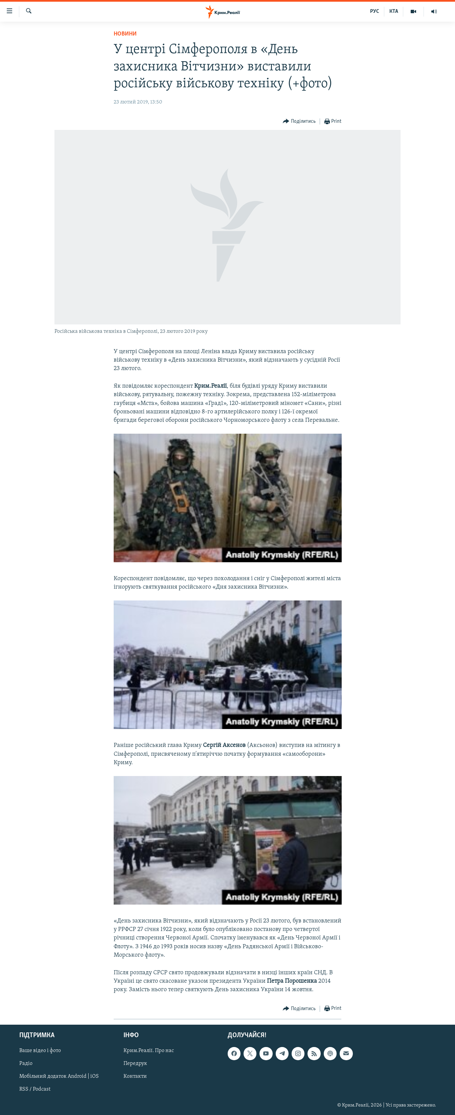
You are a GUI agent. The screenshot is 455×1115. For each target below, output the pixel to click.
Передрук (135, 1063)
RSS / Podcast (34, 1089)
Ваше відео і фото (40, 1050)
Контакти (135, 1076)
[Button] (299, 121)
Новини (125, 34)
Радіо (25, 1063)
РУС (374, 11)
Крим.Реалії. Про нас (148, 1050)
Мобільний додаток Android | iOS (59, 1076)
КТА (393, 11)
